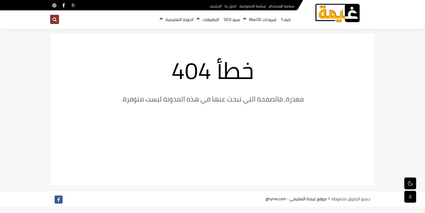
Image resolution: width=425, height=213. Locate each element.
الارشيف (216, 6)
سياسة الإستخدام (281, 6)
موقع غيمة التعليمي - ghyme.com (296, 199)
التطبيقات (210, 19)
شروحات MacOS (263, 19)
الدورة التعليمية (180, 19)
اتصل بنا (230, 6)
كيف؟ (286, 19)
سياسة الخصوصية (252, 6)
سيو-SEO (232, 19)
